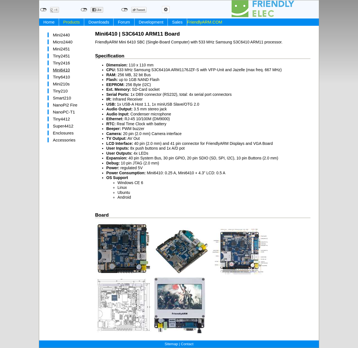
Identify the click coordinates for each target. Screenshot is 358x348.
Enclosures (63, 133)
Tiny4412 (61, 119)
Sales (177, 22)
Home (49, 22)
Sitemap (171, 344)
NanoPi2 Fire (65, 105)
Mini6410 (61, 70)
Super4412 (63, 126)
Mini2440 (61, 35)
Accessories (64, 140)
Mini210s (61, 84)
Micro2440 (62, 42)
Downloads (98, 22)
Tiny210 (60, 91)
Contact (187, 344)
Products (71, 22)
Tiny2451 (61, 56)
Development (151, 22)
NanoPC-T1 (64, 112)
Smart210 (62, 98)
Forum (124, 22)
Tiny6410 (61, 77)
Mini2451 (61, 49)
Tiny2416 (61, 63)
